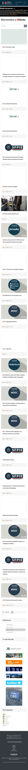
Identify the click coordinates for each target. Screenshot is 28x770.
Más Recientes (10, 624)
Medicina (10, 382)
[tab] (14, 714)
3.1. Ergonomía (7, 349)
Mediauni (14, 746)
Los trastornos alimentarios (10, 131)
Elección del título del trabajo (10, 515)
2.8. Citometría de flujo (9, 47)
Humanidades (8, 716)
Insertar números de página (10, 186)
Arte (6, 714)
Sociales (6, 721)
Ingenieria (7, 723)
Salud (6, 719)
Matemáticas (11, 605)
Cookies (15, 762)
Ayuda (17, 4)
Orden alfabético (10, 632)
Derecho (9, 164)
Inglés (21, 2)
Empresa (10, 579)
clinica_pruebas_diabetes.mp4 (11, 213)
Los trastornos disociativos (10, 103)
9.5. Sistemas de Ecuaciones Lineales (12, 600)
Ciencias (7, 718)
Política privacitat (10, 762)
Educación (10, 81)
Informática (10, 326)
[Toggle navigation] (24, 3)
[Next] (5, 615)
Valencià (17, 2)
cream (5, 52)
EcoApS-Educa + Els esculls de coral (12, 295)
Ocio (6, 725)
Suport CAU (20, 762)
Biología (9, 52)
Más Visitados (10, 627)
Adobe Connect (14, 750)
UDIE (14, 748)
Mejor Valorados (10, 629)
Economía (10, 410)
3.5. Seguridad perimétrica (10, 321)
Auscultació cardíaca (8, 460)
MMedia (14, 745)
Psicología (10, 108)
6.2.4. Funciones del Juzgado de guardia (13, 269)
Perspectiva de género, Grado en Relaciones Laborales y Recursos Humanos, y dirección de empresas (14, 572)
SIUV (24, 762)
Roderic (14, 749)
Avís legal (4, 762)
